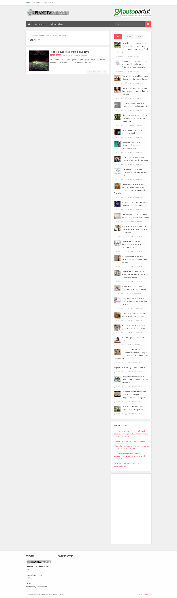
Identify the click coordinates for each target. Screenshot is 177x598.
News (53, 55)
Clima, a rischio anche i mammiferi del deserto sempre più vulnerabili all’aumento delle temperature (131, 434)
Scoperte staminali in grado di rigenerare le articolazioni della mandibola (134, 229)
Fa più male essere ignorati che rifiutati (129, 367)
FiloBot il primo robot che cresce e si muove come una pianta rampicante (135, 118)
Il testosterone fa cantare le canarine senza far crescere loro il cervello (135, 379)
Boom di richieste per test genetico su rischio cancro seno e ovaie (134, 259)
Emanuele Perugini (94, 72)
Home (28, 2)
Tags (139, 36)
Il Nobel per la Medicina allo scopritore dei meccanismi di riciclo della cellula (133, 274)
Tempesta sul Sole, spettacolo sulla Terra (69, 51)
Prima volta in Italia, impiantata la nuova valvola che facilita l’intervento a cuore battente (134, 64)
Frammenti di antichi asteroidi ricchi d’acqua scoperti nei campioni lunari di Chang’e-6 (134, 394)
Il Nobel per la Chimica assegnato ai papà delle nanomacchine (131, 244)
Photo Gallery (57, 24)
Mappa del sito (48, 2)
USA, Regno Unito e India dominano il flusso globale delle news (135, 172)
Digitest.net (147, 594)
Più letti (129, 36)
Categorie (40, 24)
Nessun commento (82, 55)
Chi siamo (36, 2)
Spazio (59, 55)
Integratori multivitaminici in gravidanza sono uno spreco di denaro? (134, 301)
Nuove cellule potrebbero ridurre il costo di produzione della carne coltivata (135, 91)
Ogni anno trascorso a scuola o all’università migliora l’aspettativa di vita (134, 145)
